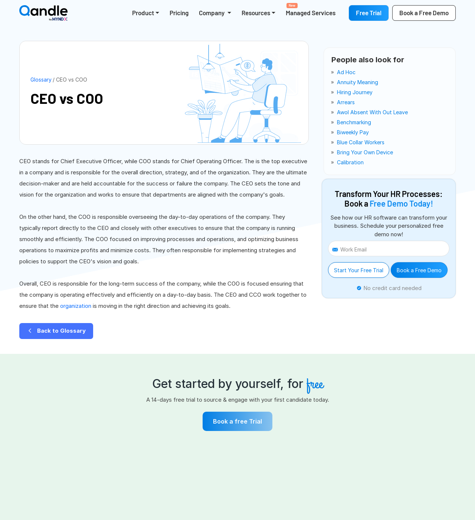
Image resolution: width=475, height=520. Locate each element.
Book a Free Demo (419, 270)
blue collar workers (360, 142)
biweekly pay (353, 132)
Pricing (179, 12)
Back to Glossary (56, 330)
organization (76, 305)
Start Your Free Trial (358, 270)
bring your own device (365, 152)
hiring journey (355, 92)
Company (212, 12)
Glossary (41, 79)
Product (143, 12)
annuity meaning (357, 82)
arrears (346, 102)
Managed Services (310, 9)
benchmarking (354, 122)
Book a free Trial (237, 421)
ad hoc (346, 72)
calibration (350, 162)
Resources (256, 12)
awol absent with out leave (372, 112)
